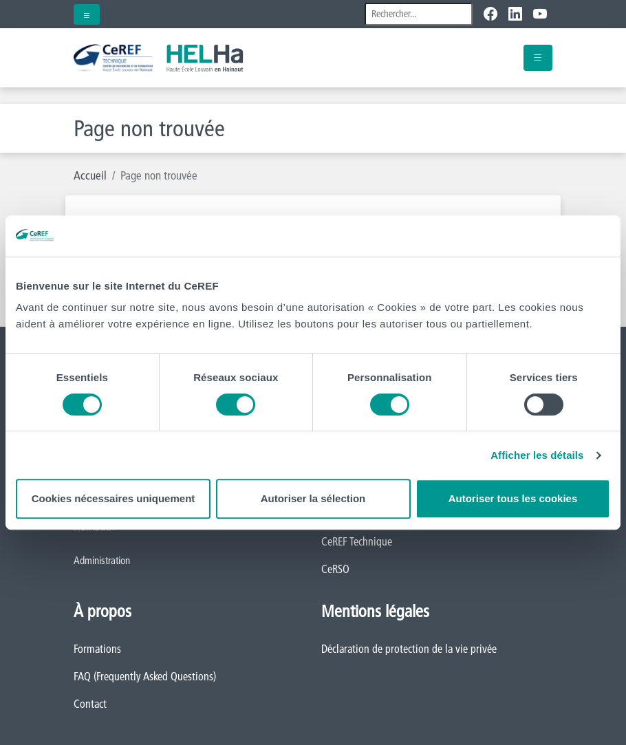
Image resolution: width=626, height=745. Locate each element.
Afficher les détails (536, 455)
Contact (90, 704)
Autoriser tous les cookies (513, 498)
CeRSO (335, 569)
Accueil (90, 175)
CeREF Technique (356, 541)
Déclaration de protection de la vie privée (409, 649)
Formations (97, 649)
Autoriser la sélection (313, 498)
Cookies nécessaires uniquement (113, 498)
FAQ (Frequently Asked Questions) (145, 676)
